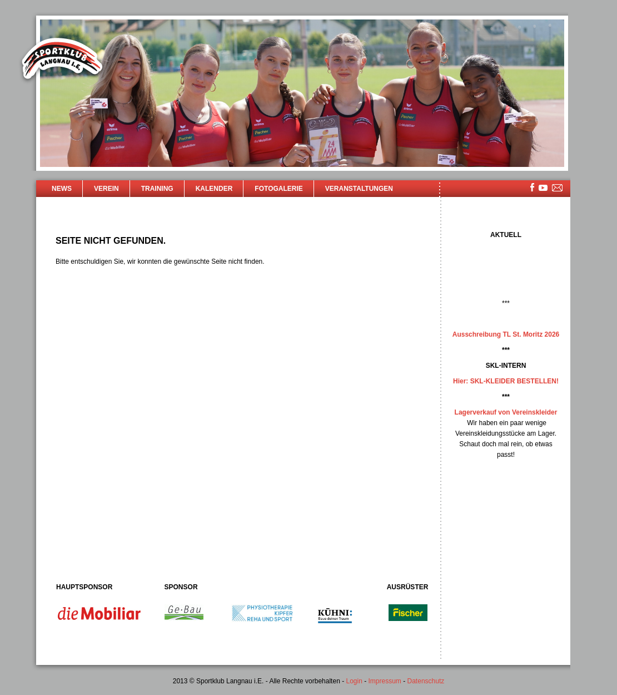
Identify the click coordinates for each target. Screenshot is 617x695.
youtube (543, 188)
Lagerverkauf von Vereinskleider (506, 412)
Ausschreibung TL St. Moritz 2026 (505, 334)
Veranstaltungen (359, 189)
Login (354, 681)
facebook (532, 187)
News (62, 189)
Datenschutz (426, 681)
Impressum (385, 681)
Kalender (214, 189)
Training (157, 189)
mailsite (557, 188)
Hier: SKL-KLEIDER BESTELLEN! (506, 381)
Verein (106, 189)
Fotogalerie (278, 189)
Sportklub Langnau (62, 60)
